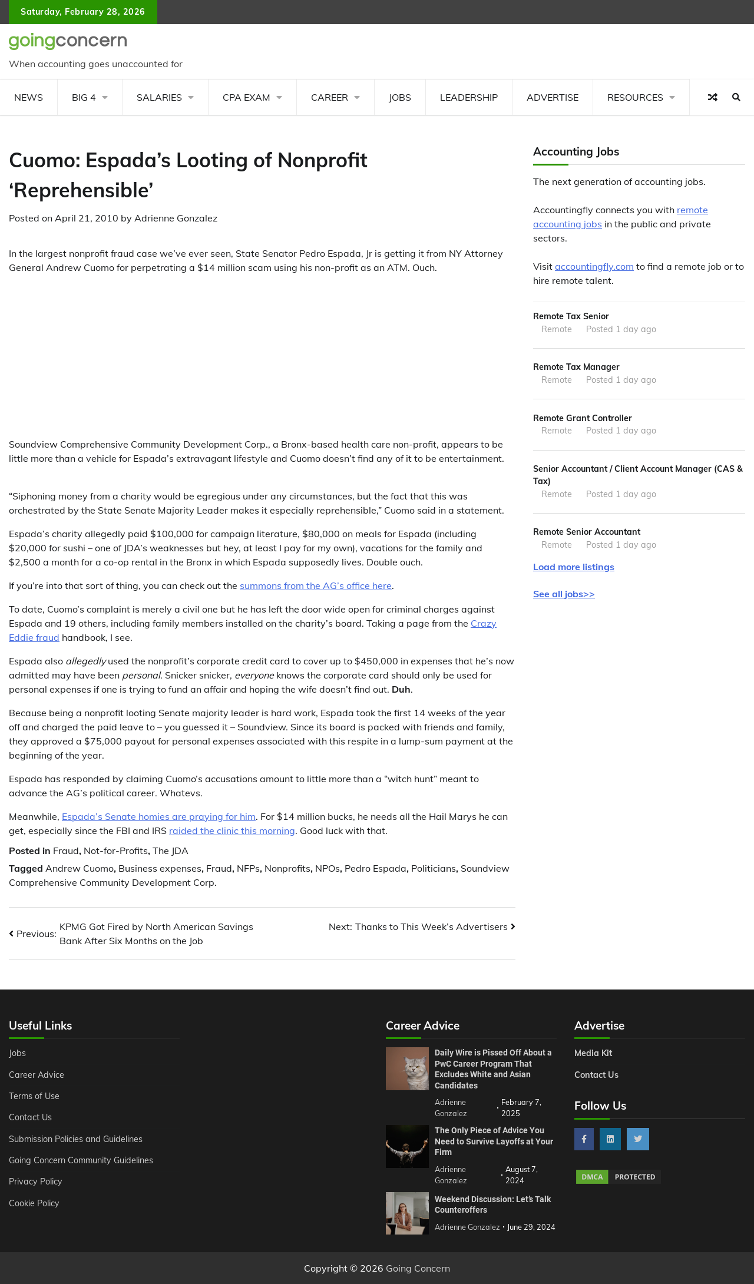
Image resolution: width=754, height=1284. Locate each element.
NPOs (327, 868)
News (28, 97)
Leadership (469, 97)
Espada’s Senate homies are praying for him (159, 816)
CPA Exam (246, 97)
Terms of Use (34, 1096)
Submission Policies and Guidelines (76, 1139)
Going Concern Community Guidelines (81, 1160)
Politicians (433, 868)
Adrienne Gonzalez (175, 218)
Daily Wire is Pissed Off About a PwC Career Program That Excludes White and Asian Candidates (493, 1069)
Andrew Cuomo (79, 868)
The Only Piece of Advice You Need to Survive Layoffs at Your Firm (494, 1141)
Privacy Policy (35, 1181)
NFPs (248, 868)
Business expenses (159, 868)
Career (329, 97)
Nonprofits (287, 868)
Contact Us (30, 1117)
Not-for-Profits (116, 850)
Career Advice (36, 1075)
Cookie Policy (34, 1203)
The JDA (170, 850)
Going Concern (418, 1268)
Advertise (552, 97)
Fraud (66, 850)
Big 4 (84, 97)
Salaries (159, 97)
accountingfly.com (594, 266)
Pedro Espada (375, 868)
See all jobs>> (564, 594)
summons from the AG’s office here (316, 585)
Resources (635, 97)
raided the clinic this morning (232, 830)
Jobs (400, 97)
